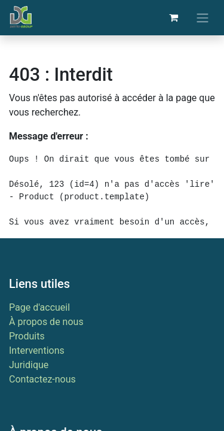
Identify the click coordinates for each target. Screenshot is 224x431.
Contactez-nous (42, 379)
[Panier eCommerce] (173, 17)
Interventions (37, 350)
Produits (27, 336)
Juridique (28, 365)
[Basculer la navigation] (202, 18)
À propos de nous (46, 321)
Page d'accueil (39, 307)
